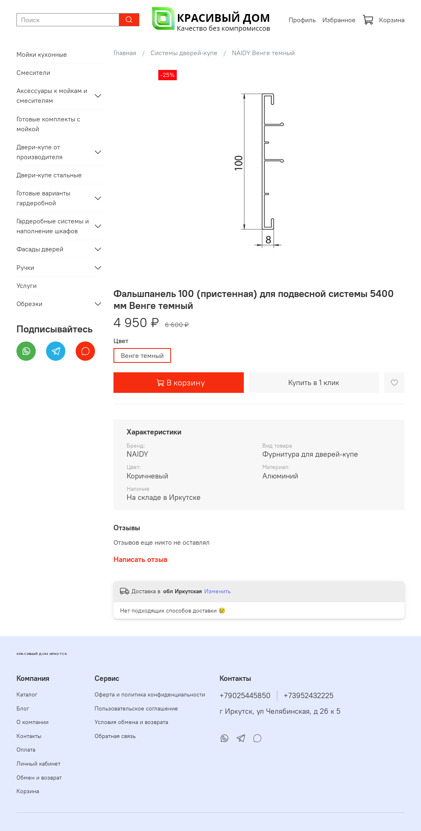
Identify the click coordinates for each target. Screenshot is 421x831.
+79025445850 (245, 695)
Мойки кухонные (41, 54)
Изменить (217, 591)
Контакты (29, 736)
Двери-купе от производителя (39, 152)
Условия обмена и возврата (131, 722)
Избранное (339, 20)
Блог (22, 708)
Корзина (383, 20)
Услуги (26, 285)
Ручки (25, 267)
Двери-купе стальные (49, 175)
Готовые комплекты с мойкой (48, 124)
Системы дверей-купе (183, 53)
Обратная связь (115, 736)
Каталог (26, 694)
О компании (32, 722)
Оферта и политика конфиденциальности (150, 694)
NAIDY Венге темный (263, 53)
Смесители (33, 72)
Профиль (302, 20)
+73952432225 (308, 695)
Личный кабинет (38, 763)
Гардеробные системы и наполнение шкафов (52, 226)
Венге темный (142, 355)
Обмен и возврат (39, 777)
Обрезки (29, 303)
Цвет (120, 341)
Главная (124, 53)
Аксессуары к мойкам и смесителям (51, 95)
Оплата (25, 749)
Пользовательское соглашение (136, 708)
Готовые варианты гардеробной (43, 198)
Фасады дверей (39, 249)
